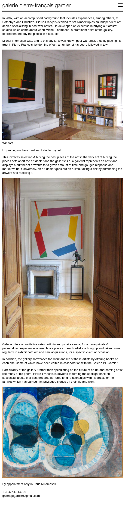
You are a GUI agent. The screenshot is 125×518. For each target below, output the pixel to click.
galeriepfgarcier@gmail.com (21, 495)
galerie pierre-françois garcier (37, 5)
